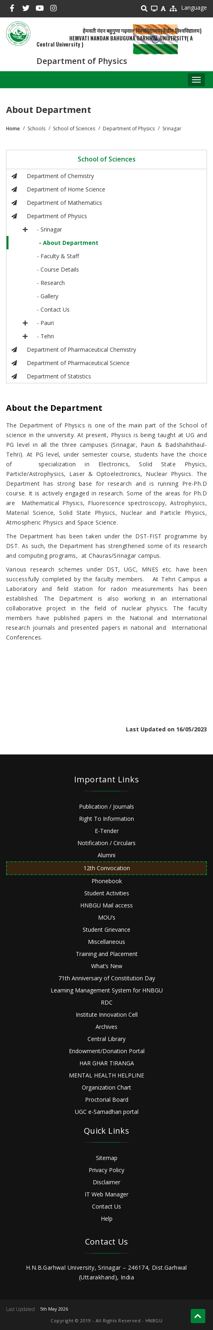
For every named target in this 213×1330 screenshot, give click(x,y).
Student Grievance (106, 929)
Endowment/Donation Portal (107, 1051)
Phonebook (107, 881)
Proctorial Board (106, 1099)
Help (107, 1218)
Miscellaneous (106, 941)
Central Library (106, 1039)
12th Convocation (106, 868)
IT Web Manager (106, 1194)
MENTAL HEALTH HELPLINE (106, 1075)
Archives (106, 1026)
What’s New (106, 966)
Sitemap (106, 1158)
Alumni (106, 855)
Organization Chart (106, 1087)
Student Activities (106, 893)
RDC (107, 1002)
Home (13, 128)
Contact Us (106, 1206)
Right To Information (106, 818)
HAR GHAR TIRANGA (106, 1063)
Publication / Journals (106, 806)
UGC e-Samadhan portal (106, 1111)
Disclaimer (106, 1182)
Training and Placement (107, 954)
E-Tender (107, 831)
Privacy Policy (106, 1170)
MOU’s (106, 917)
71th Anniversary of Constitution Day (106, 978)
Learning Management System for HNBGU (107, 990)
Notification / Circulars (106, 843)
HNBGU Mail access (106, 905)
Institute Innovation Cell (107, 1014)
